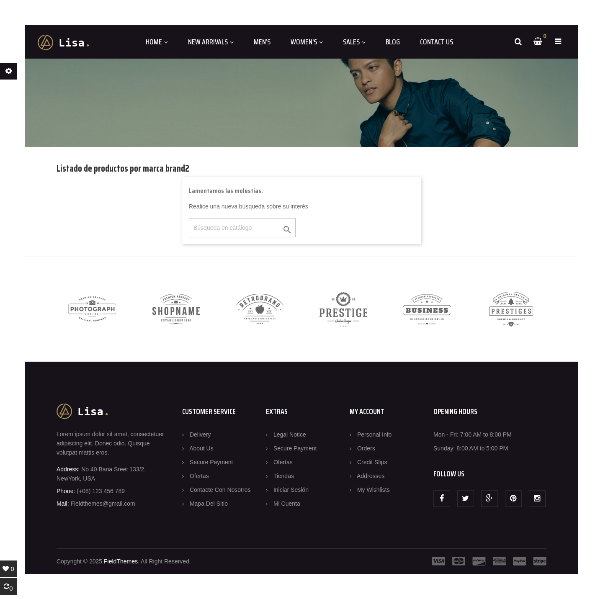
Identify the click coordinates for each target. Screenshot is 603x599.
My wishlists (373, 489)
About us (201, 448)
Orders (366, 448)
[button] (558, 41)
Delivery (200, 434)
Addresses (370, 476)
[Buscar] (242, 227)
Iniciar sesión (291, 489)
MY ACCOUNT (367, 411)
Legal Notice (289, 434)
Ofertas (199, 476)
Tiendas (283, 476)
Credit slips (372, 462)
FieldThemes (121, 561)
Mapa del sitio (209, 503)
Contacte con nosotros (220, 489)
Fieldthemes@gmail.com (102, 503)
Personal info (374, 434)
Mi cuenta (286, 503)
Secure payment (211, 462)
